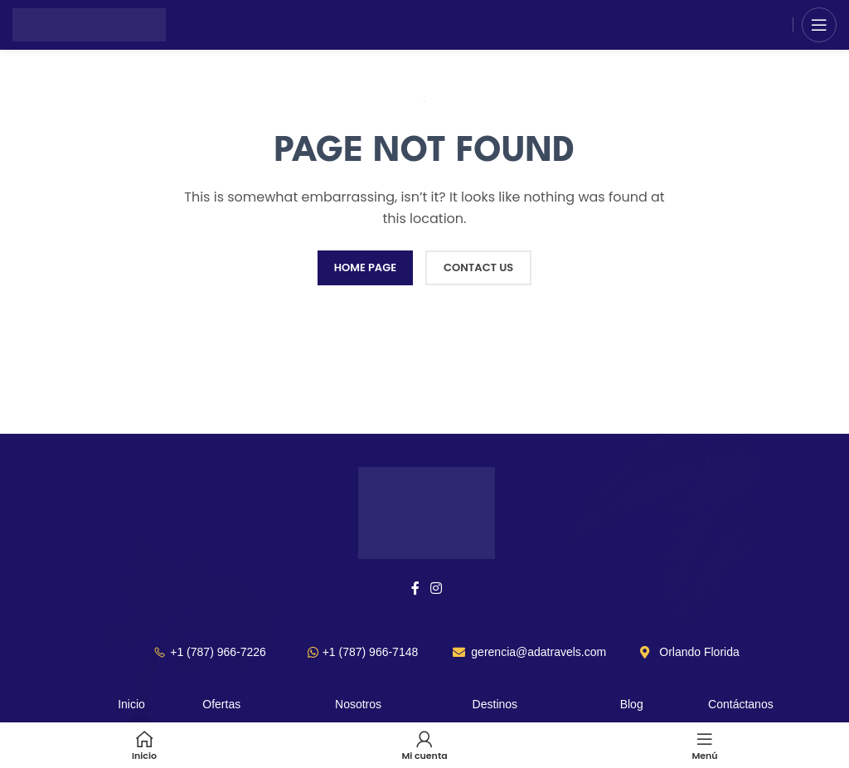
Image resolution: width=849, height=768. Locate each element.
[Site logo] (89, 24)
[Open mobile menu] (819, 24)
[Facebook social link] (414, 588)
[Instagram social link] (436, 588)
